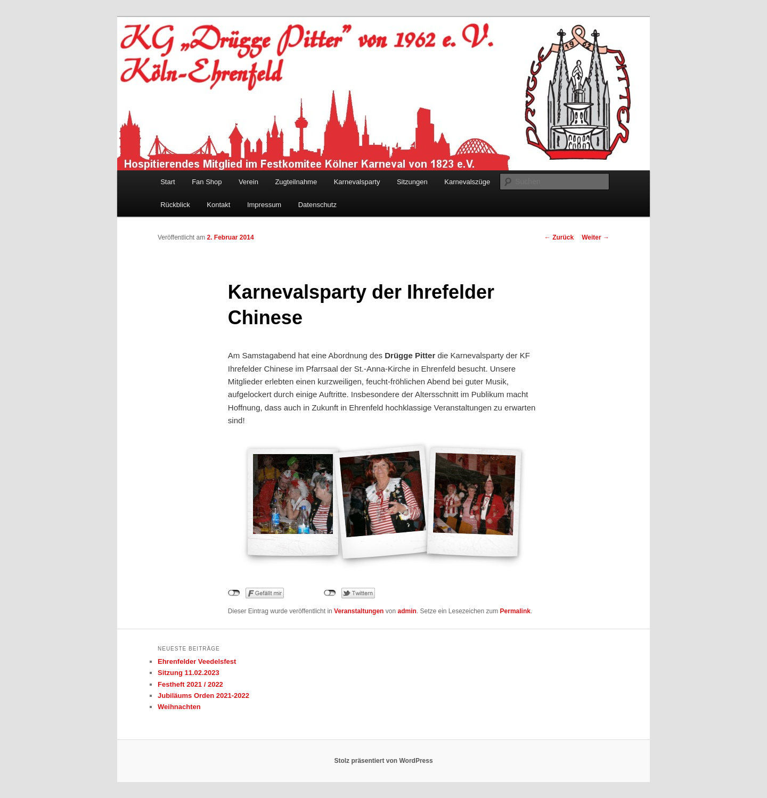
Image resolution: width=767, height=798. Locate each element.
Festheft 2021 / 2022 (190, 684)
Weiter (595, 237)
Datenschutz (317, 205)
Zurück (559, 237)
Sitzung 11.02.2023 (188, 673)
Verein (248, 182)
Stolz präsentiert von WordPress (383, 760)
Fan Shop (207, 182)
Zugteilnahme (296, 182)
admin (406, 611)
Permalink (515, 611)
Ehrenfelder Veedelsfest (197, 661)
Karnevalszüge (467, 182)
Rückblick (175, 205)
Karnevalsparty (357, 182)
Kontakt (218, 205)
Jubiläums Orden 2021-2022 (203, 696)
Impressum (264, 205)
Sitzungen (412, 182)
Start (167, 182)
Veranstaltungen (359, 611)
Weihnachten (179, 707)
